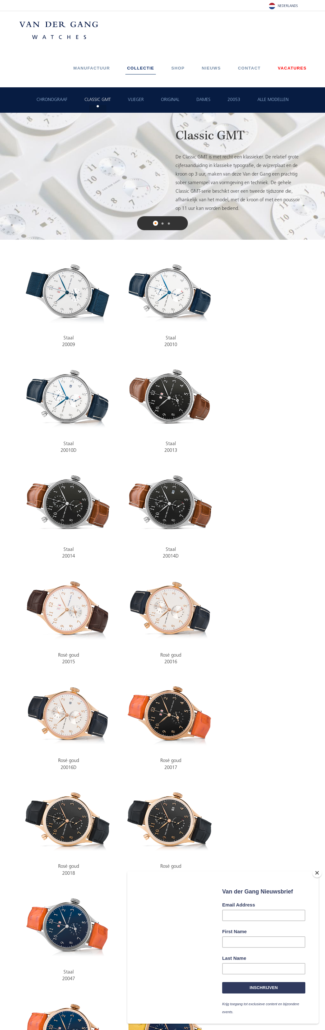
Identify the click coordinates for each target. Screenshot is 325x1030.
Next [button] (316, 176)
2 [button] (162, 224)
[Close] (317, 874)
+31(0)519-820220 (107, 976)
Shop (178, 68)
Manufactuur (91, 68)
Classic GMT (97, 99)
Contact (249, 68)
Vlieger (136, 99)
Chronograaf (51, 99)
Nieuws (211, 68)
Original (170, 99)
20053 (234, 99)
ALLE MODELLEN (273, 99)
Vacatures (292, 68)
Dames (203, 99)
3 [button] (169, 224)
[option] (162, 176)
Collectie (140, 68)
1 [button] (156, 224)
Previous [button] (8, 176)
